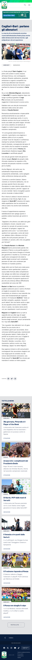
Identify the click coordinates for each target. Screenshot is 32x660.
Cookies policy (20, 655)
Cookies (19, 657)
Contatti (25, 648)
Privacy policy (20, 654)
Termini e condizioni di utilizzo (23, 652)
